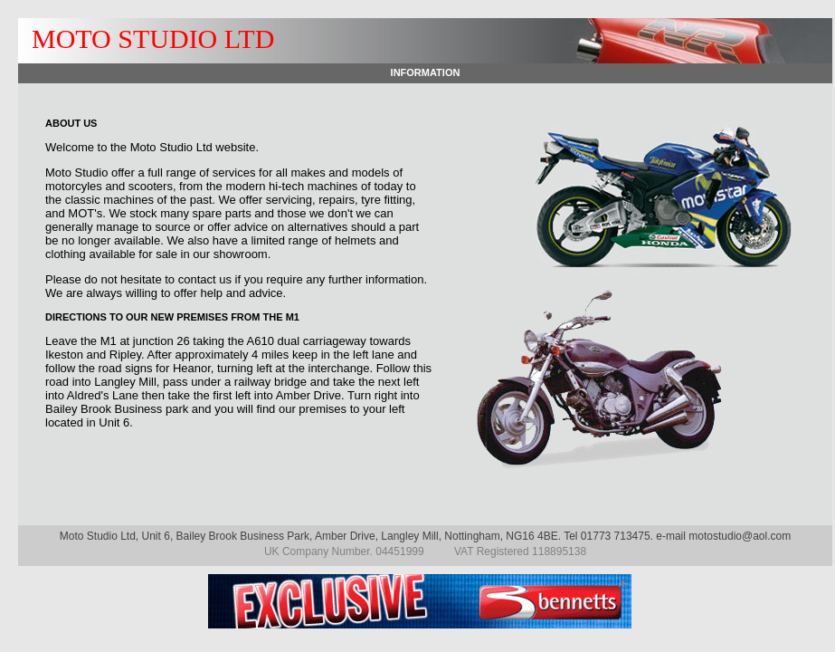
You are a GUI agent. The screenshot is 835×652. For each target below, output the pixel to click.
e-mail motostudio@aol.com (723, 536)
